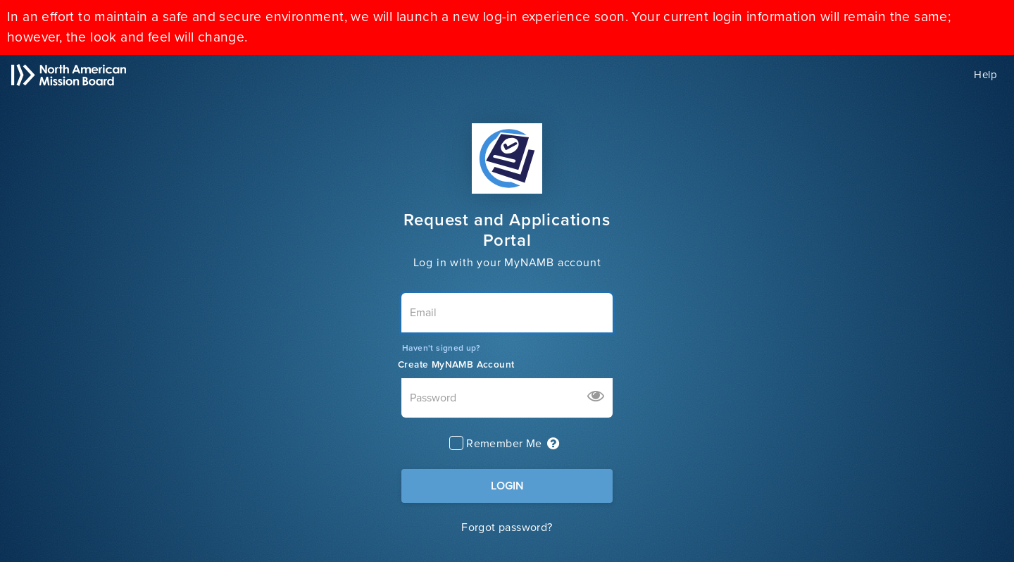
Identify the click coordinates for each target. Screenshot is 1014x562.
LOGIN (507, 486)
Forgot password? (506, 527)
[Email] (507, 312)
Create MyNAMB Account (456, 364)
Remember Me (504, 444)
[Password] (507, 398)
